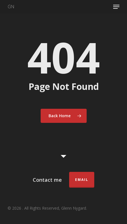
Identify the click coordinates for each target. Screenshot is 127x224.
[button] (116, 7)
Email (81, 179)
